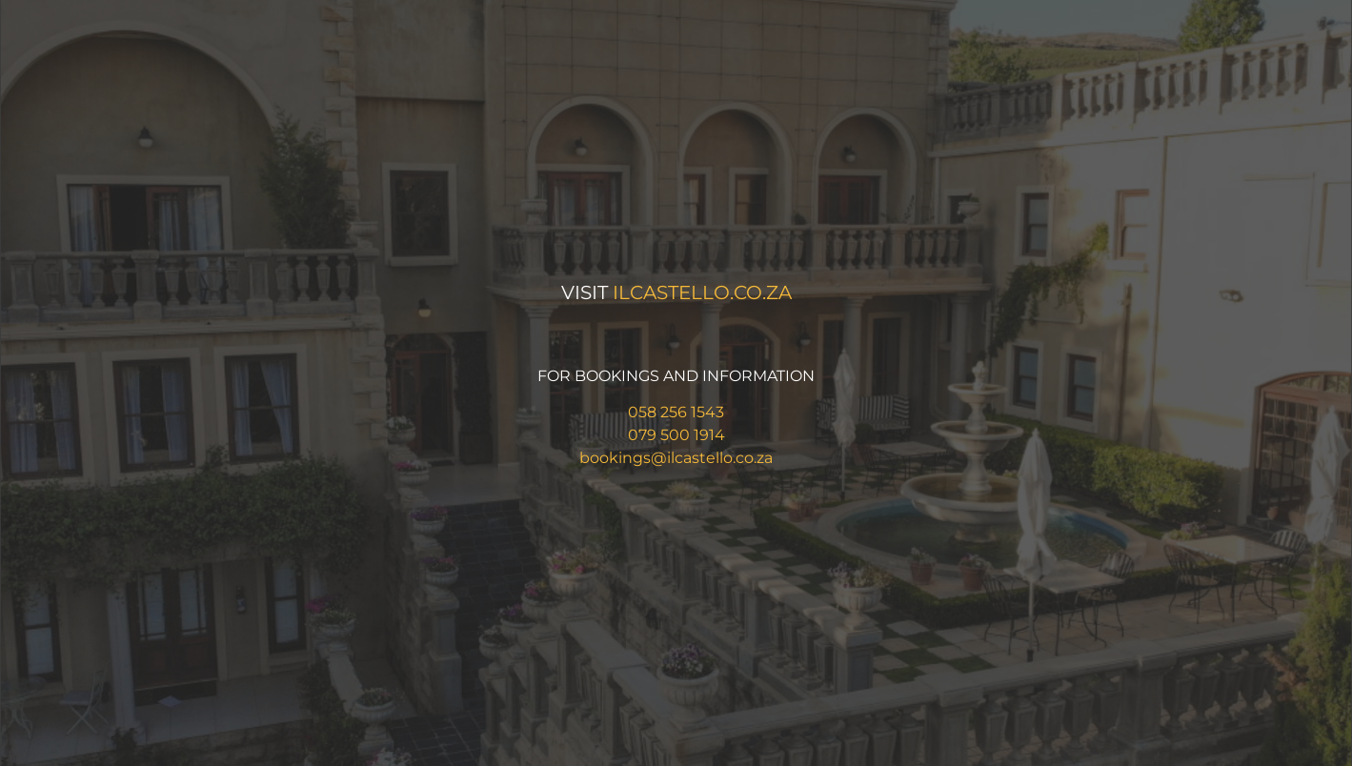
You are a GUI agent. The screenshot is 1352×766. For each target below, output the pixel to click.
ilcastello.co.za (702, 292)
